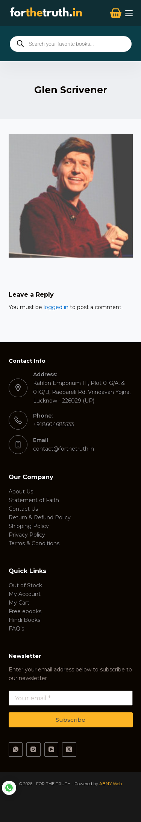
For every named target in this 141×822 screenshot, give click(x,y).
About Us (21, 491)
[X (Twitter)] (69, 749)
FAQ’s (16, 628)
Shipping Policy (29, 526)
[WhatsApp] (16, 749)
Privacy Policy (27, 534)
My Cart (19, 602)
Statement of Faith (34, 500)
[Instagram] (33, 749)
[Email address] (71, 698)
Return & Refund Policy (40, 517)
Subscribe (70, 719)
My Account (25, 594)
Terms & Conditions (34, 543)
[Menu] (129, 13)
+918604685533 (53, 424)
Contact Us (23, 508)
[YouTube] (51, 749)
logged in (56, 307)
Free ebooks (25, 611)
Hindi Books (24, 620)
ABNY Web (110, 783)
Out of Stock (25, 585)
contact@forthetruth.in (63, 448)
